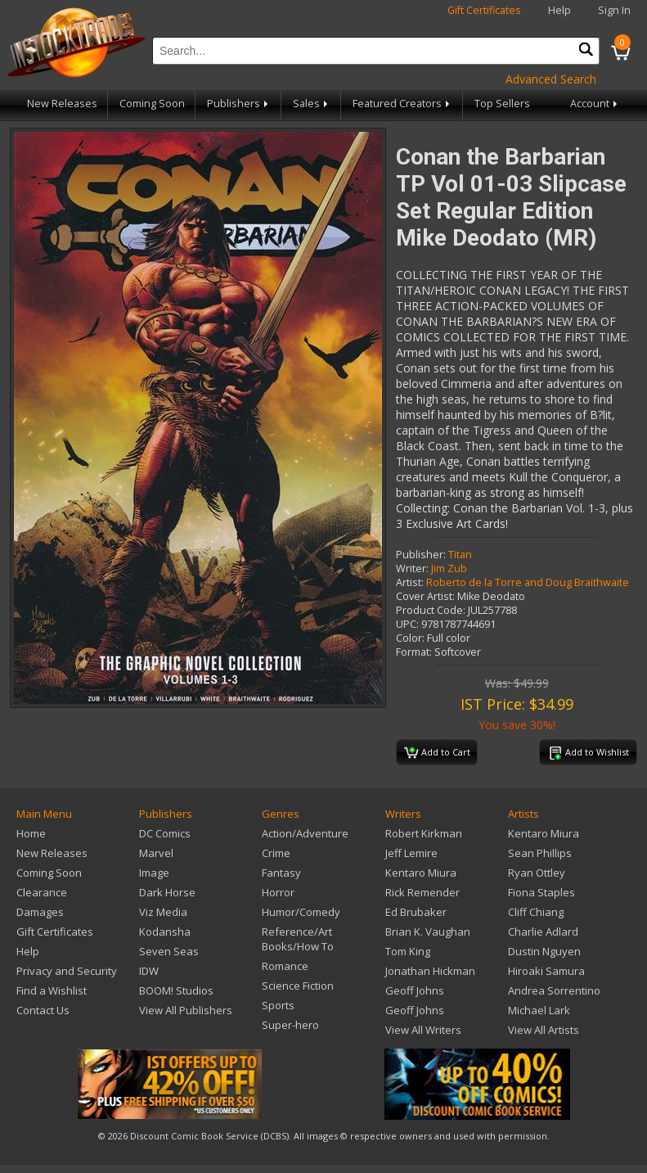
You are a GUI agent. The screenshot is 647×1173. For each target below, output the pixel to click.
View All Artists (543, 1029)
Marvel (156, 853)
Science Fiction (298, 985)
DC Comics (165, 833)
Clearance (41, 892)
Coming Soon (152, 104)
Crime (276, 853)
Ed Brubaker (416, 912)
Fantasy (281, 872)
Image (154, 872)
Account (595, 104)
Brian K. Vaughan (427, 931)
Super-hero (290, 1024)
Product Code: (430, 610)
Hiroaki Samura (546, 970)
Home (31, 833)
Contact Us (43, 1010)
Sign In (614, 10)
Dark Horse (167, 892)
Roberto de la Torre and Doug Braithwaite (527, 582)
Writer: (412, 568)
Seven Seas (169, 951)
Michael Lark (539, 1010)
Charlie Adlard (543, 931)
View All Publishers (185, 1010)
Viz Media (163, 912)
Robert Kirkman (423, 833)
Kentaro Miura (420, 872)
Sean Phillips (540, 853)
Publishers (239, 104)
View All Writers (423, 1029)
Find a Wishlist (51, 990)
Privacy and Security (66, 970)
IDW (149, 970)
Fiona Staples (541, 892)
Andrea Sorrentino (554, 990)
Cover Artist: (425, 596)
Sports (278, 1005)
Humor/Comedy (301, 912)
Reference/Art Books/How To (298, 939)
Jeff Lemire (411, 853)
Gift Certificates (484, 10)
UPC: (407, 624)
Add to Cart (437, 753)
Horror (278, 892)
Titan (460, 555)
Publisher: (421, 555)
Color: (410, 638)
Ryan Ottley (536, 872)
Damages (40, 912)
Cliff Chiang (536, 912)
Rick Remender (422, 892)
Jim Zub (449, 568)
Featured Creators (402, 104)
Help (559, 10)
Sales (311, 104)
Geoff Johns (414, 990)
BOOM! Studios (176, 990)
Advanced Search (550, 79)
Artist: (410, 582)
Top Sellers (502, 104)
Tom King (407, 951)
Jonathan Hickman (430, 970)
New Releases (62, 104)
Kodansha (165, 931)
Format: (414, 652)
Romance (285, 966)
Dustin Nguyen (544, 951)
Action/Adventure (305, 833)
